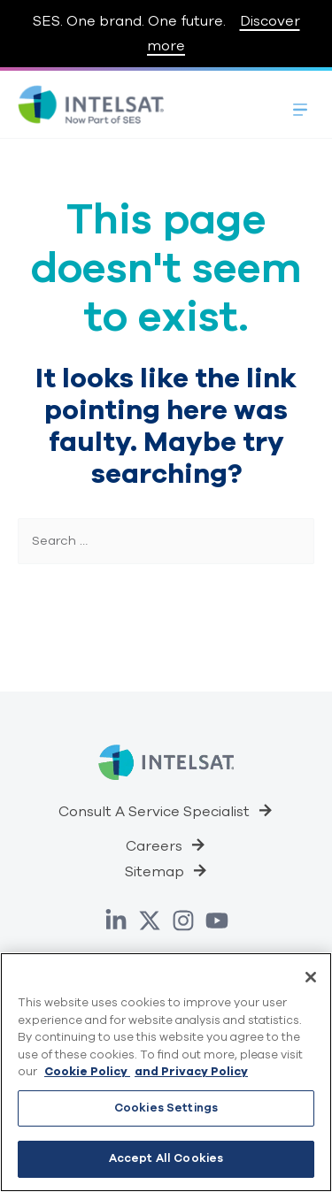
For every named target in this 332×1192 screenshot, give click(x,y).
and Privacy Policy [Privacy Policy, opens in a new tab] (191, 1072)
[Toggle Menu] (300, 104)
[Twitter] (149, 920)
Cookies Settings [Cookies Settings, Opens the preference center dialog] (166, 1108)
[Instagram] (183, 920)
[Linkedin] (115, 920)
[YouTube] (216, 920)
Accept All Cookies (166, 1158)
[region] (166, 1072)
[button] (166, 810)
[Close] (310, 977)
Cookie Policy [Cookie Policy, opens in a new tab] (87, 1072)
